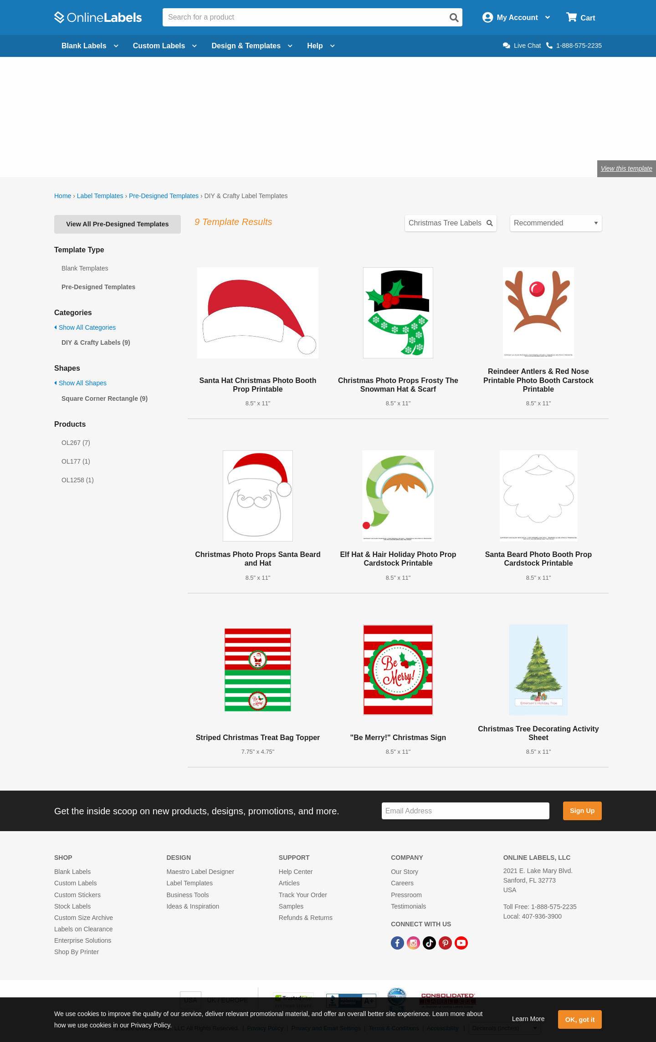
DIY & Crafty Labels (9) (96, 342)
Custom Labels (75, 883)
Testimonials (408, 906)
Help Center (296, 871)
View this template (626, 168)
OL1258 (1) (78, 480)
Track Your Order (303, 895)
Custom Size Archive (83, 917)
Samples (291, 906)
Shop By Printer (76, 951)
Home (62, 195)
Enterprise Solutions (82, 940)
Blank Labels (72, 871)
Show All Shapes (80, 383)
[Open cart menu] (580, 17)
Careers (402, 883)
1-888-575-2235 (574, 45)
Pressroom (406, 895)
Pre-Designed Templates (164, 195)
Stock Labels (72, 906)
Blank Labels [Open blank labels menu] (90, 46)
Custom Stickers (77, 895)
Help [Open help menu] (321, 46)
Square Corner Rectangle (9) (105, 398)
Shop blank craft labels (196, 139)
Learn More (528, 1018)
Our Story (404, 871)
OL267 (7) (76, 442)
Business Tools (187, 895)
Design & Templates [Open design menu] (251, 46)
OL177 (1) (76, 461)
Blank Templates (85, 268)
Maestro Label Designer (200, 871)
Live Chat (522, 45)
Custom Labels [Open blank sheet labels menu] (165, 46)
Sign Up (582, 810)
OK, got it (580, 1019)
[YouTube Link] (461, 942)
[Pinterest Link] (446, 942)
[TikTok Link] (430, 942)
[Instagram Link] (414, 942)
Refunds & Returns (306, 917)
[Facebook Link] (398, 942)
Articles (289, 883)
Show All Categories (85, 327)
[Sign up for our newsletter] (465, 810)
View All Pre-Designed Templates (117, 224)
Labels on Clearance (83, 929)
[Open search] (454, 18)
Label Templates (100, 195)
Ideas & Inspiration (192, 906)
